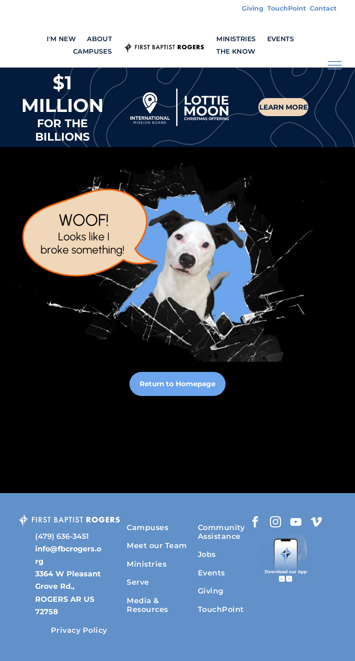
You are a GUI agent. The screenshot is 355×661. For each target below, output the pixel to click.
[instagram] (275, 523)
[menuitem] (61, 39)
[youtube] (296, 523)
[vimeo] (316, 523)
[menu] (335, 65)
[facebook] (255, 523)
